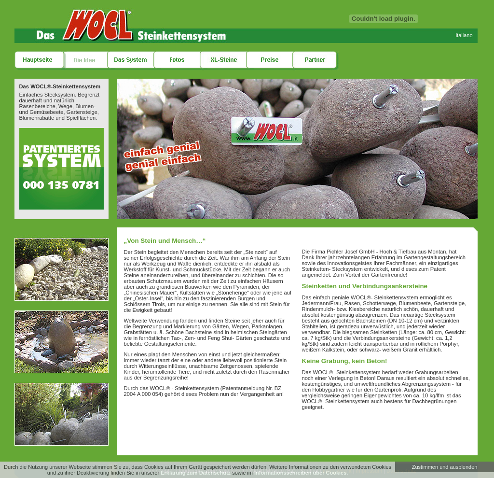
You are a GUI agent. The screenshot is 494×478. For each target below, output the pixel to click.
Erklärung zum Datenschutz (196, 473)
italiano (464, 35)
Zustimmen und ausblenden (445, 467)
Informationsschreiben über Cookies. (301, 473)
